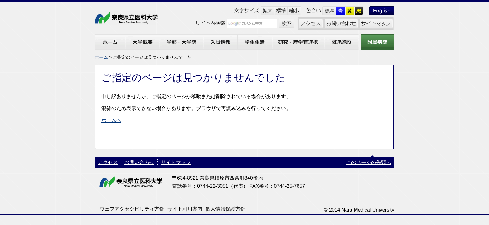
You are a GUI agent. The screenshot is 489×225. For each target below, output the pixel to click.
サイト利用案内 (184, 209)
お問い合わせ (139, 162)
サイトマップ (176, 162)
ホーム (101, 57)
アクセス (108, 162)
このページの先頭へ (368, 162)
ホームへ (111, 120)
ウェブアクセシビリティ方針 (131, 209)
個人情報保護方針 (225, 209)
